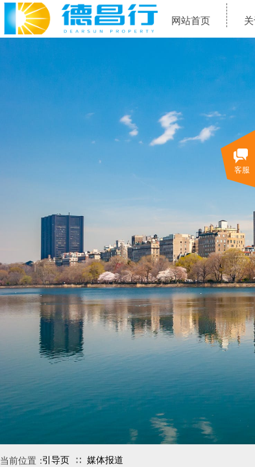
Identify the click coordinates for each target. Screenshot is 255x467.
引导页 (55, 460)
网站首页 (190, 21)
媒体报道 (105, 460)
